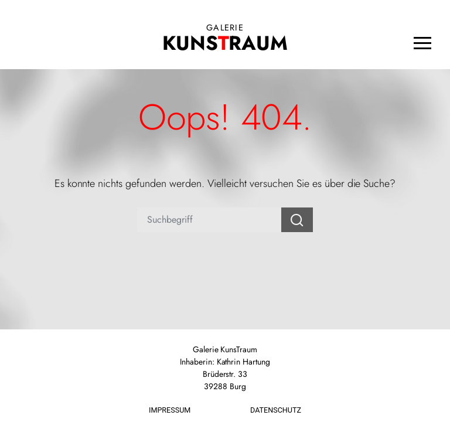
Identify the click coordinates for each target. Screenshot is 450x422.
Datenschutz (275, 410)
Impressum (169, 410)
